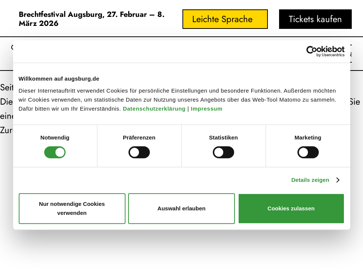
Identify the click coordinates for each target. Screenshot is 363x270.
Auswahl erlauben (181, 208)
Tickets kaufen (315, 19)
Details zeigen (310, 180)
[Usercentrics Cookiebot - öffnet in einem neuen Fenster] (312, 51)
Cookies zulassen (291, 208)
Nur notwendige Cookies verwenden (72, 208)
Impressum (207, 108)
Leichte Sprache (222, 19)
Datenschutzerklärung (155, 108)
